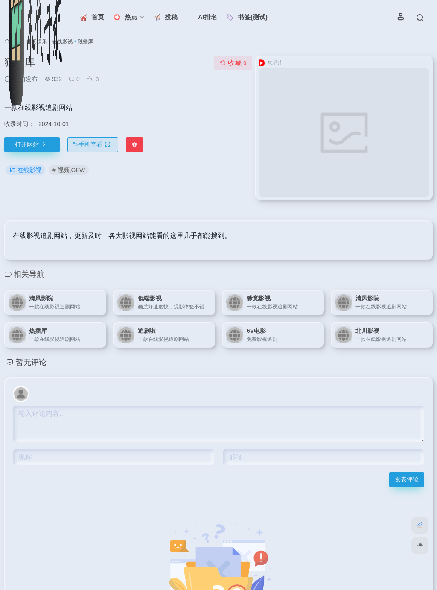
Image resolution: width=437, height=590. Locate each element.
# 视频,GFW (68, 170)
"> (93, 144)
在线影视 (25, 170)
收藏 (232, 62)
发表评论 (407, 479)
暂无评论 (31, 362)
